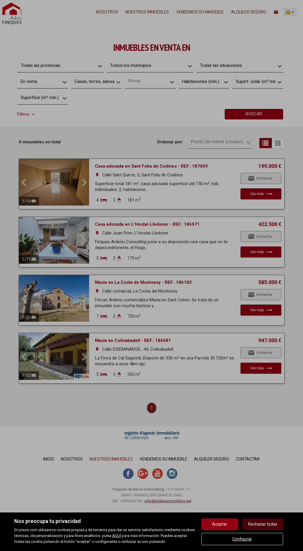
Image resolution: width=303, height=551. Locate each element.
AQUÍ (116, 535)
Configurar (242, 539)
